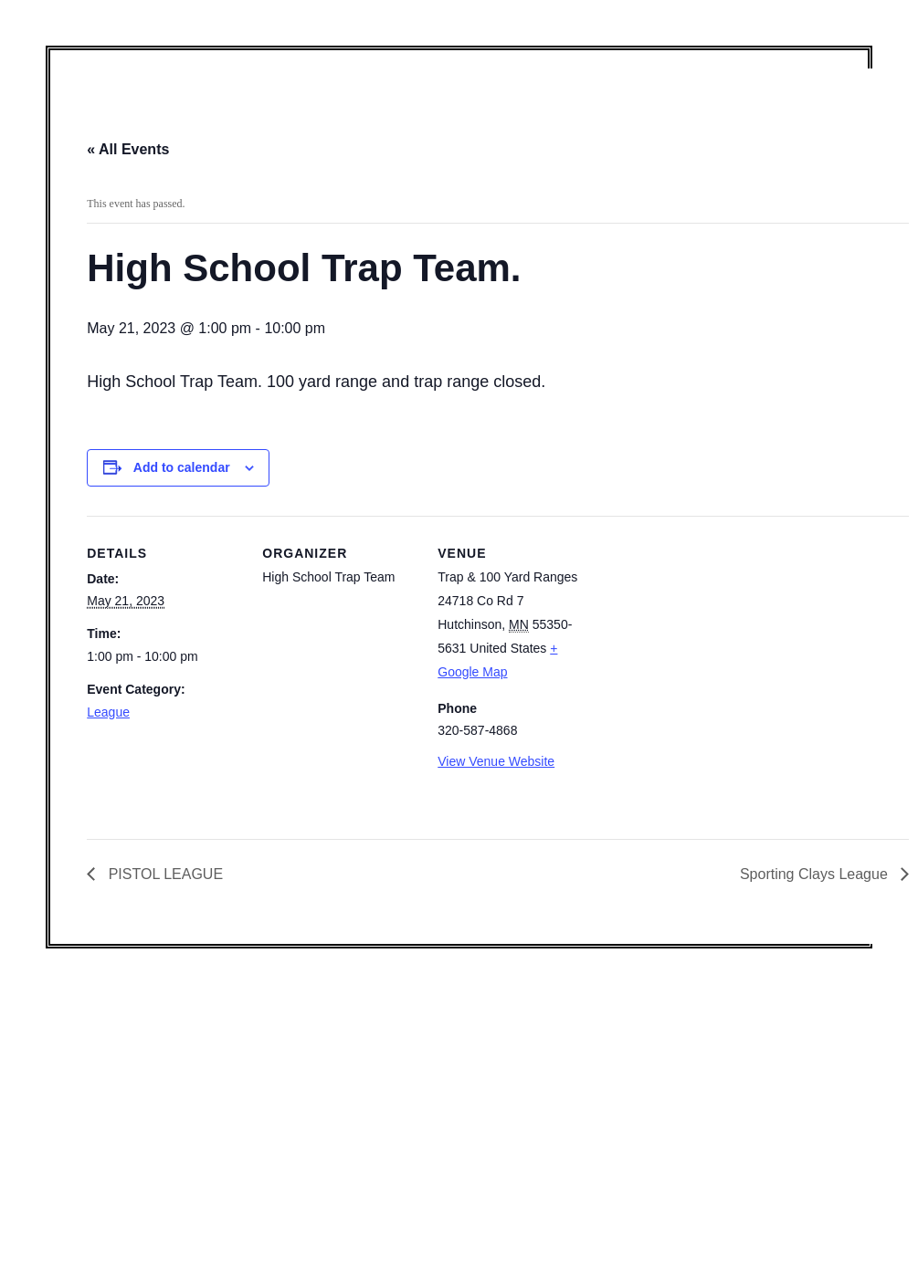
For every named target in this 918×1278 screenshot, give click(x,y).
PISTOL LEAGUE (163, 874)
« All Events (128, 149)
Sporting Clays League (816, 874)
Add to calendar (181, 467)
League (108, 712)
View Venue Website (496, 761)
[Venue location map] (709, 641)
